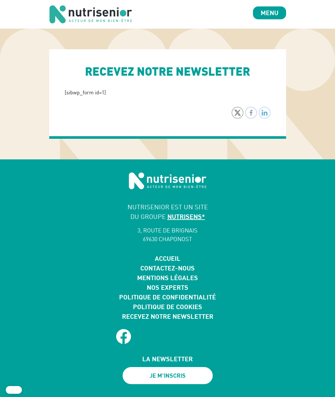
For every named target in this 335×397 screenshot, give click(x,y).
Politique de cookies (167, 307)
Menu (269, 13)
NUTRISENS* (186, 217)
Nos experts (167, 287)
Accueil (168, 258)
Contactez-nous (167, 268)
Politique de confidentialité (167, 297)
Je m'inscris (168, 375)
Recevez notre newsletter (167, 316)
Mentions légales (167, 278)
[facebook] (123, 336)
